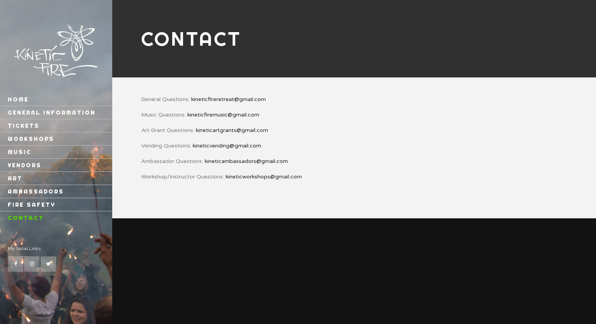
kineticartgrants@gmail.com (232, 130)
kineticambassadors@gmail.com (246, 161)
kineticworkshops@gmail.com (264, 176)
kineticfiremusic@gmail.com (223, 114)
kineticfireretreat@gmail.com (228, 99)
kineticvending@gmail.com (227, 145)
